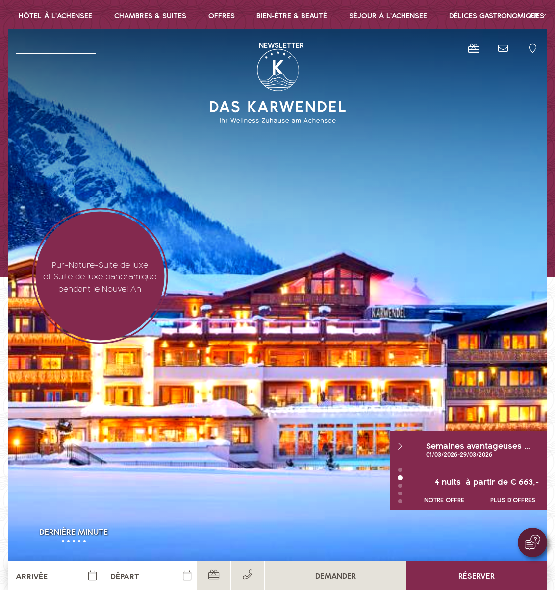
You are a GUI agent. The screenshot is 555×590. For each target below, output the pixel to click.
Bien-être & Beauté (291, 15)
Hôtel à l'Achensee (55, 15)
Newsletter (281, 44)
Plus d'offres (512, 481)
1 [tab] (400, 452)
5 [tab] (400, 483)
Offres (221, 15)
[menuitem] (56, 14)
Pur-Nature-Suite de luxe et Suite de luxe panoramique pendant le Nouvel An (99, 276)
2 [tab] (400, 459)
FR (534, 15)
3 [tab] (400, 467)
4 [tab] (400, 475)
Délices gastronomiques (496, 15)
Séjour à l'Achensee (388, 15)
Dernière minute (73, 531)
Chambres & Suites (150, 15)
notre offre (444, 481)
